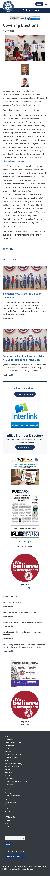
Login (39, 4)
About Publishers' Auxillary (13, 764)
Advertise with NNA (25, 388)
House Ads (8, 787)
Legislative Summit (11, 808)
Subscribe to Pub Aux (12, 766)
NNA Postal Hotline (11, 757)
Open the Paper (25, 542)
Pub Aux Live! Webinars (12, 796)
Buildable (30, 869)
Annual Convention (11, 802)
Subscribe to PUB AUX (25, 546)
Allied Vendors (9, 779)
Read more (8, 318)
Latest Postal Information (13, 742)
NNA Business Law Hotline (13, 754)
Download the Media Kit (25, 394)
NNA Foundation (10, 817)
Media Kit (8, 769)
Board (7, 826)
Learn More (25, 588)
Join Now (8, 752)
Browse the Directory (25, 447)
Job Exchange (9, 790)
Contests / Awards (11, 805)
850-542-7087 (21, 851)
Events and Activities (12, 749)
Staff (6, 823)
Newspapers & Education (13, 793)
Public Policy (9, 740)
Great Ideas (9, 784)
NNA (6, 814)
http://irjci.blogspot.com (14, 161)
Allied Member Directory (25, 435)
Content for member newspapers (16, 781)
